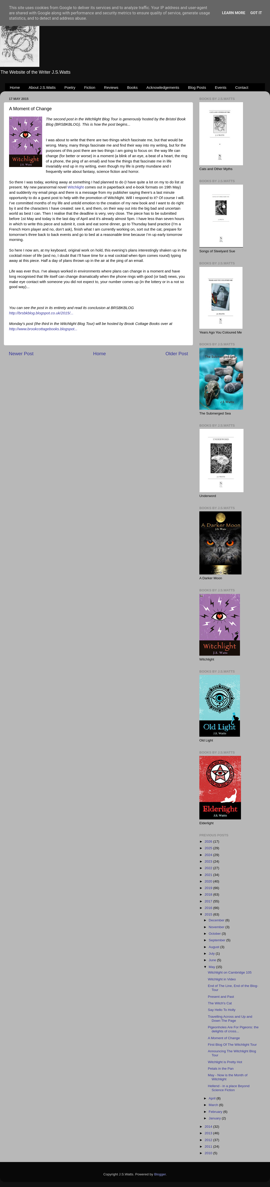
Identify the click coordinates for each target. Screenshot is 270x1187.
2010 (209, 1153)
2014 (209, 1126)
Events (221, 87)
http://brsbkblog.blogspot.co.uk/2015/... (41, 313)
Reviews (111, 87)
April (213, 1098)
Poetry (69, 87)
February (216, 1112)
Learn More (233, 13)
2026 (209, 841)
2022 (209, 868)
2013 (209, 1133)
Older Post (177, 353)
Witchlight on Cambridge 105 (230, 972)
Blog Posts (197, 87)
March (214, 1105)
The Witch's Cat (220, 1003)
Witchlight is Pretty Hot (225, 1062)
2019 (209, 888)
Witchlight (76, 187)
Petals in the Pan (221, 1068)
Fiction (89, 87)
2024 (209, 855)
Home (15, 87)
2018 (209, 894)
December (217, 920)
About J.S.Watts (42, 87)
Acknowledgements (162, 87)
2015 (209, 914)
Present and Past (221, 997)
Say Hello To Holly (221, 1010)
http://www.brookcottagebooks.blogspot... (43, 329)
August (214, 947)
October (215, 933)
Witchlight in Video (222, 979)
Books (132, 87)
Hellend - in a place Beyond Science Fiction (229, 1088)
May (212, 967)
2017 (209, 901)
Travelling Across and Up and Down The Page (230, 1019)
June (213, 960)
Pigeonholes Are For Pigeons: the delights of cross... (233, 1029)
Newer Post (21, 353)
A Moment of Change (224, 1038)
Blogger (160, 1174)
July (212, 953)
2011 (209, 1146)
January (215, 1118)
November (217, 927)
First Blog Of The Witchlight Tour (232, 1044)
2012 (209, 1140)
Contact (241, 87)
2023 (209, 861)
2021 (209, 875)
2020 (209, 881)
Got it (256, 13)
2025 (209, 848)
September (217, 940)
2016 (209, 908)
